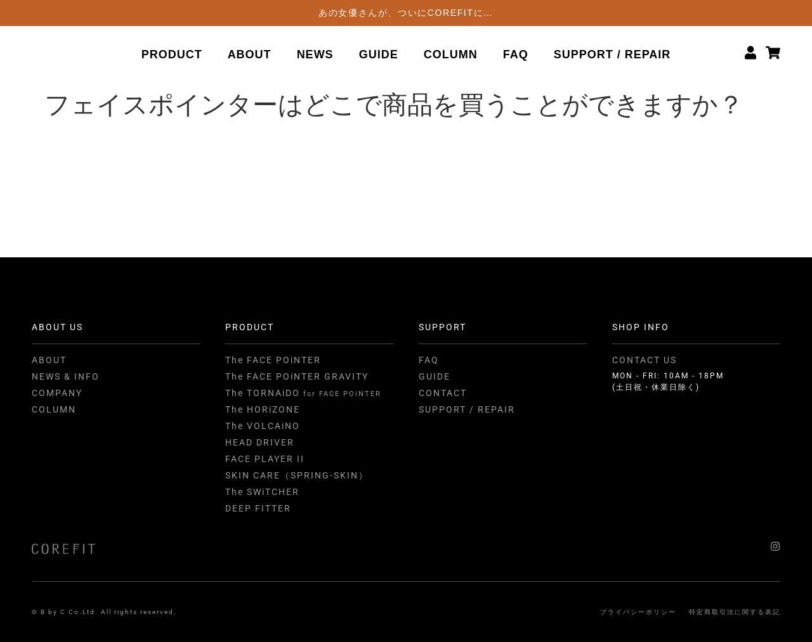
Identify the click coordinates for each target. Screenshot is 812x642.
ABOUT (250, 55)
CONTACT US (644, 360)
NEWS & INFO (66, 376)
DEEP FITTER (258, 508)
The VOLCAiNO (262, 426)
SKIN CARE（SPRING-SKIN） (297, 475)
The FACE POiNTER (273, 360)
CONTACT (443, 393)
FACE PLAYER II (264, 459)
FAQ (515, 55)
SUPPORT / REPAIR (612, 55)
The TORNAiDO (303, 393)
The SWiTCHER (262, 492)
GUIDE (378, 55)
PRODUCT (171, 55)
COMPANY (57, 393)
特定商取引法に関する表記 (734, 611)
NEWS (315, 55)
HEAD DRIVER (259, 442)
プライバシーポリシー (638, 611)
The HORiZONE (262, 409)
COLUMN (451, 55)
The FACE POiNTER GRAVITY (297, 376)
